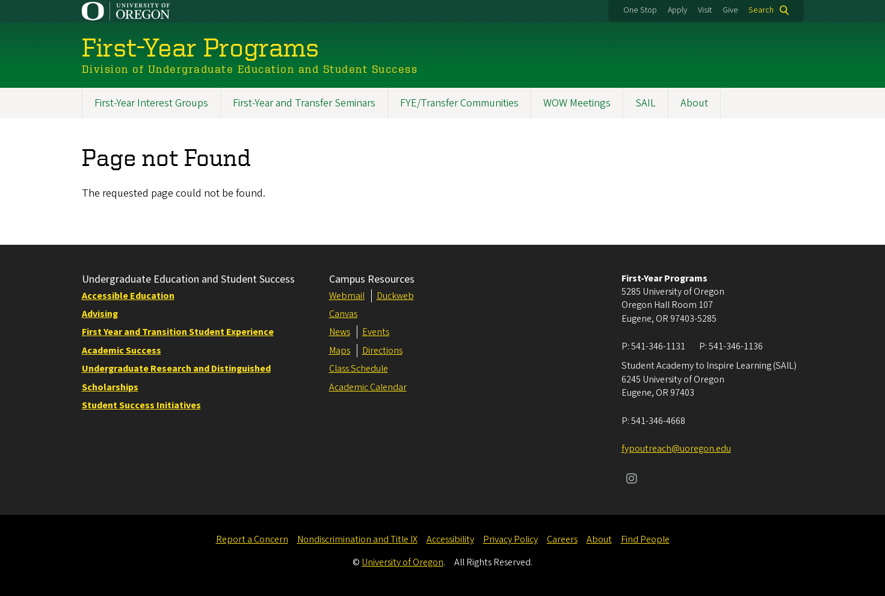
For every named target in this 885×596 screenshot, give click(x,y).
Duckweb (395, 296)
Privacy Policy (510, 539)
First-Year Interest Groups (151, 103)
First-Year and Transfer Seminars (304, 103)
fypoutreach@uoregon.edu (676, 448)
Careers (562, 539)
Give (730, 10)
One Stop (640, 10)
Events (375, 332)
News (339, 332)
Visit (705, 10)
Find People (645, 539)
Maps (339, 350)
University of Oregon (402, 562)
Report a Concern (252, 539)
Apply (677, 10)
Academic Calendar (368, 387)
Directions (382, 350)
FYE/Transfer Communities (459, 103)
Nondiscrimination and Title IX (357, 539)
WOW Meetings (577, 103)
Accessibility (450, 539)
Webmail (347, 296)
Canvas (343, 314)
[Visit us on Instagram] (631, 480)
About (694, 103)
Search (761, 10)
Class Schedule (358, 368)
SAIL (645, 103)
